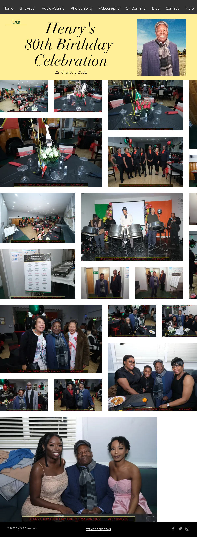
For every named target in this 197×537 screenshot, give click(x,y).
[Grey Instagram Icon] (187, 528)
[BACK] (16, 22)
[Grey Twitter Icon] (180, 528)
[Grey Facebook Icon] (173, 528)
